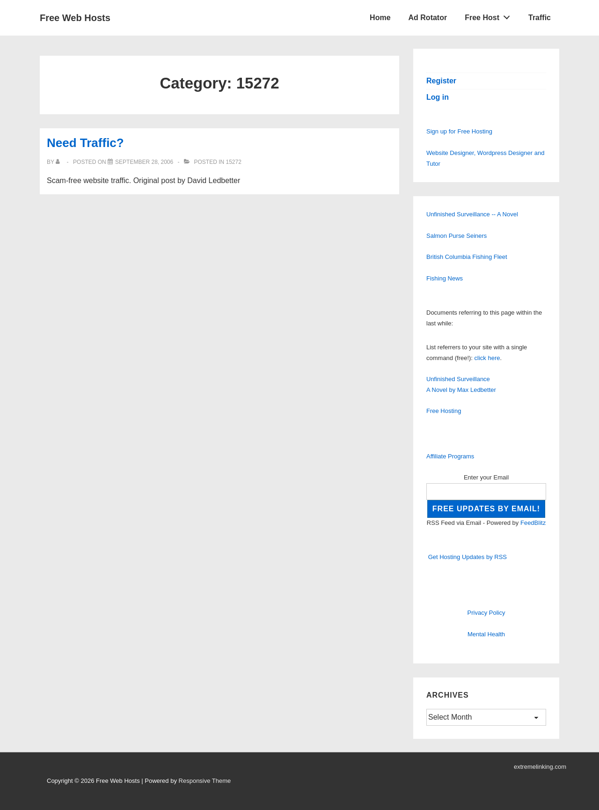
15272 (233, 162)
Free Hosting (443, 410)
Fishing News (444, 278)
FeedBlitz (533, 522)
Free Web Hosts (75, 18)
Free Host (490, 15)
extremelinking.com (540, 766)
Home (380, 18)
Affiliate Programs (450, 456)
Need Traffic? (85, 143)
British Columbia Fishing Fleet (466, 256)
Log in (437, 97)
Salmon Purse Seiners (456, 235)
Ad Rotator (428, 18)
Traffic (539, 18)
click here (487, 357)
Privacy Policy (486, 612)
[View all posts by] (60, 162)
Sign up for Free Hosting (459, 131)
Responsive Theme (205, 780)
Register (441, 81)
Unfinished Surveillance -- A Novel (472, 214)
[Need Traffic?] (144, 162)
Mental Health (486, 634)
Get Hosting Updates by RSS (467, 556)
